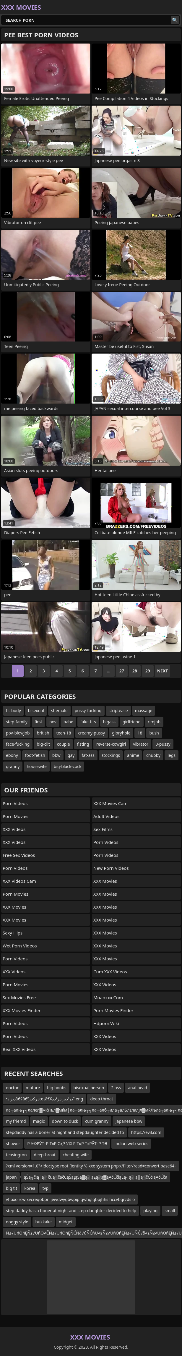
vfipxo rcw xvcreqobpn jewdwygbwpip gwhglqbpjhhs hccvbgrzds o (70, 1199)
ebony (12, 755)
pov (52, 721)
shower (13, 1143)
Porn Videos (15, 803)
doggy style (17, 1222)
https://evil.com (146, 1132)
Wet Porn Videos (20, 946)
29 (147, 671)
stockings (111, 755)
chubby (153, 755)
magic (39, 1121)
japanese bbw (129, 1121)
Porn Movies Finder (113, 1010)
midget (66, 1222)
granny (13, 766)
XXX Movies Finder (22, 1010)
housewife (36, 766)
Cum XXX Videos (110, 971)
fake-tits (88, 721)
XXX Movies (14, 907)
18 (139, 733)
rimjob (154, 721)
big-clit (43, 744)
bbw (56, 755)
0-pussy (162, 744)
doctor (12, 1087)
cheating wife (76, 1154)
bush (154, 733)
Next (162, 671)
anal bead (137, 1087)
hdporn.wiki (106, 1023)
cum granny (96, 1121)
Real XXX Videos (19, 1049)
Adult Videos (106, 816)
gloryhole (121, 733)
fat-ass (88, 755)
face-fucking (18, 744)
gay (71, 755)
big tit (11, 1188)
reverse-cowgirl (111, 744)
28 (134, 671)
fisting (83, 744)
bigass (109, 721)
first (38, 721)
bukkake (43, 1222)
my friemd (16, 1121)
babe (68, 721)
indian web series (131, 1143)
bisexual (36, 710)
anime (133, 755)
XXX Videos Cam (19, 881)
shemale (59, 710)
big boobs (56, 1087)
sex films (103, 829)
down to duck (65, 1121)
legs (172, 755)
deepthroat (45, 1154)
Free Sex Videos (19, 855)
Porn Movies (15, 816)
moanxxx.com (108, 997)
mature (33, 1087)
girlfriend (132, 721)
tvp (45, 1188)
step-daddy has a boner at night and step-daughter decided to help (71, 1210)
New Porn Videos (111, 868)
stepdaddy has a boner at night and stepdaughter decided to (65, 1132)
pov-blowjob (18, 733)
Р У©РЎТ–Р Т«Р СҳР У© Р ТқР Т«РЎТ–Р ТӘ (67, 1143)
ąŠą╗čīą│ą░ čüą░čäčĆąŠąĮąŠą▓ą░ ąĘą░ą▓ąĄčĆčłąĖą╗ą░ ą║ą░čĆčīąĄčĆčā (95, 1177)
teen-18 (63, 733)
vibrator (140, 744)
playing (150, 1210)
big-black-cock (68, 766)
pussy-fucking (88, 710)
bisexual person (89, 1087)
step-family (16, 721)
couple (63, 744)
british (43, 733)
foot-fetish (35, 755)
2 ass (116, 1087)
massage (143, 710)
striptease (118, 710)
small (170, 1210)
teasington (16, 1154)
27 (121, 671)
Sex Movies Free (19, 997)
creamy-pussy (91, 733)
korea (29, 1188)
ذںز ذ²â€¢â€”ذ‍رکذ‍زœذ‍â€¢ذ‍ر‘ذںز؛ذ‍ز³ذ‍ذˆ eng (44, 1099)
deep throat (101, 1099)
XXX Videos (14, 829)
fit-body (13, 710)
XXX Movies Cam (110, 803)
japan (11, 1177)
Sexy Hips (12, 933)
